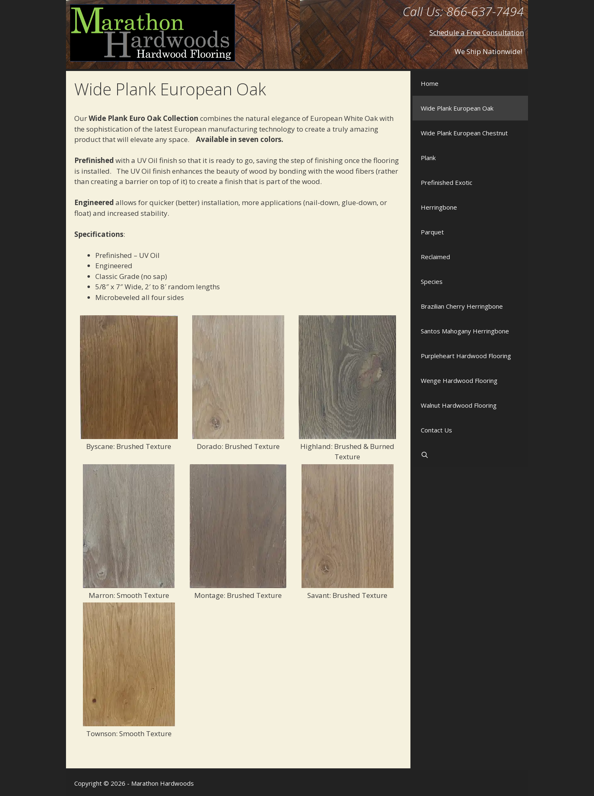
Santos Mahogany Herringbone (465, 331)
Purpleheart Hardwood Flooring (466, 356)
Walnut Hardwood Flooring (459, 405)
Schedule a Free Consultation (476, 32)
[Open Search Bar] (470, 454)
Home (429, 83)
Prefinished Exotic (446, 182)
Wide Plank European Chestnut (464, 133)
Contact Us (436, 430)
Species (432, 281)
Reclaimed (435, 257)
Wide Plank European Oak (457, 108)
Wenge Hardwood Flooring (459, 380)
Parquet (432, 232)
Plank (428, 158)
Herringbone (439, 207)
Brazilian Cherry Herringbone (462, 306)
